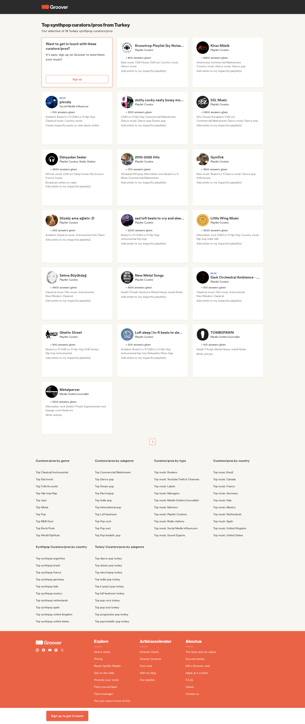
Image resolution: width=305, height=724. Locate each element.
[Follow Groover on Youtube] (49, 651)
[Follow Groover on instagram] (37, 651)
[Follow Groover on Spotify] (56, 651)
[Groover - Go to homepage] (65, 642)
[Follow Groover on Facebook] (43, 651)
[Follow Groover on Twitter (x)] (62, 651)
